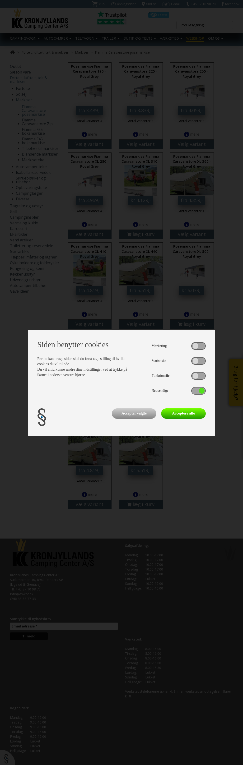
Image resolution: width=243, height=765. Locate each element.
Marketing (159, 346)
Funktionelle (160, 376)
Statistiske (159, 361)
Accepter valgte (134, 413)
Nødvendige (160, 390)
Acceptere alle (183, 413)
